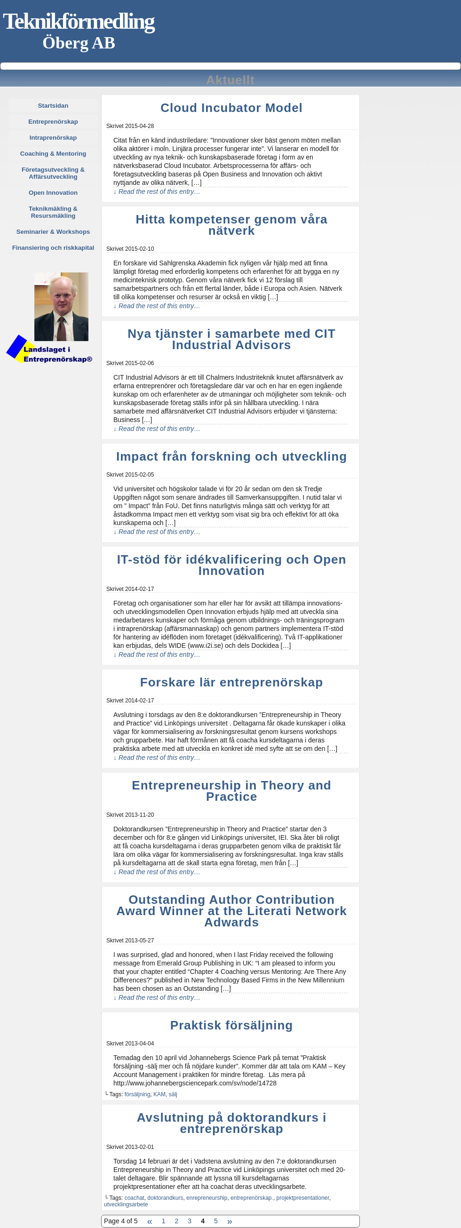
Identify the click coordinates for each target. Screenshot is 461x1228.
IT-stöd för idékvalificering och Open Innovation (232, 565)
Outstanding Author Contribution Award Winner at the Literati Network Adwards (231, 911)
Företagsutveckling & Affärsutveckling (53, 173)
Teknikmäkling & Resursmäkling (53, 212)
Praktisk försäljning (231, 1025)
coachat (134, 1198)
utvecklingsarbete (126, 1204)
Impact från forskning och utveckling (231, 456)
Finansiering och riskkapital (53, 247)
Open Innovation (53, 192)
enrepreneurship (206, 1198)
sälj (173, 1094)
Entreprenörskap (53, 121)
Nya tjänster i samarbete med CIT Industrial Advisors (231, 339)
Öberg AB (78, 42)
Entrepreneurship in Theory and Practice (231, 791)
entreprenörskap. (251, 1198)
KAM (159, 1094)
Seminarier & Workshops (53, 231)
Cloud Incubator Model (231, 108)
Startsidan (53, 105)
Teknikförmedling (78, 20)
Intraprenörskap (53, 137)
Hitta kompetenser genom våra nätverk (231, 225)
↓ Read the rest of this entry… (156, 191)
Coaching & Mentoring (53, 153)
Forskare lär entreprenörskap (231, 682)
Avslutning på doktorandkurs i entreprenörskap (232, 1123)
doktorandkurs (165, 1198)
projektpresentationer (303, 1198)
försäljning (138, 1094)
